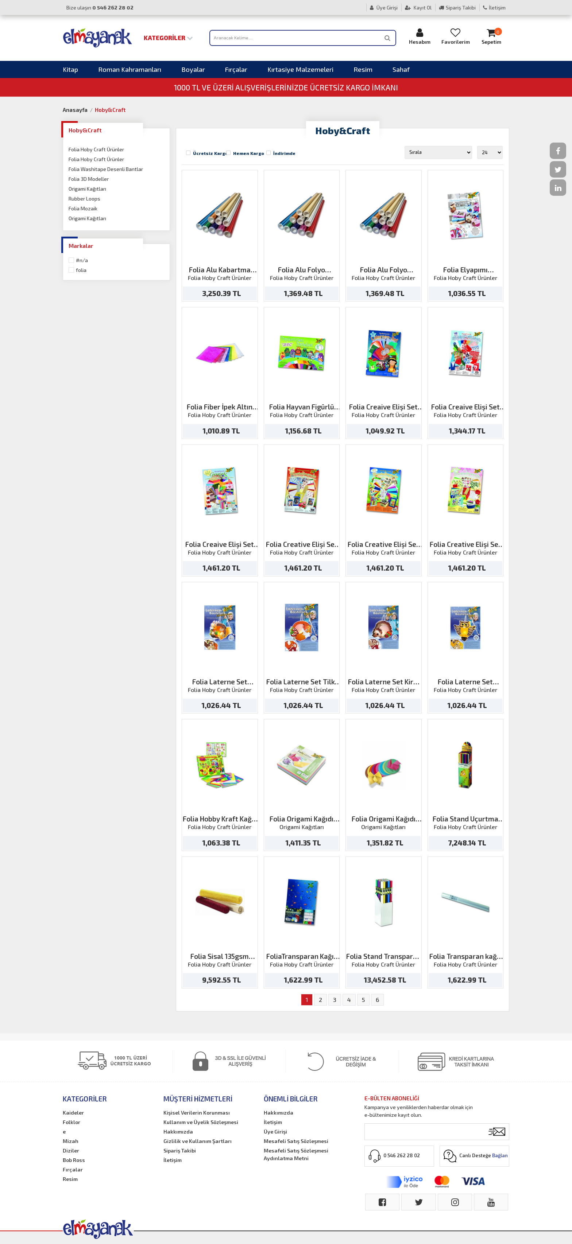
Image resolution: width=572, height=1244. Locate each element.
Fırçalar (236, 69)
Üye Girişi (384, 7)
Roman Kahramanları (129, 69)
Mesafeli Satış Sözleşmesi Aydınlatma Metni (296, 1154)
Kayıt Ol (418, 7)
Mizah (70, 1141)
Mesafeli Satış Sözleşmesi (296, 1141)
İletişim (494, 7)
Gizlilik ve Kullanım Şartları (197, 1141)
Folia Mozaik (83, 208)
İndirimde (284, 153)
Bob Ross (74, 1160)
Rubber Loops (84, 198)
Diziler (71, 1150)
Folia (81, 270)
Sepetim (491, 36)
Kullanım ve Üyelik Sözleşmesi (200, 1122)
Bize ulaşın (100, 7)
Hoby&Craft (110, 109)
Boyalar (193, 69)
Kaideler (73, 1112)
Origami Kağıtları (87, 189)
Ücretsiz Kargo (210, 153)
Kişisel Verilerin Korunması (196, 1112)
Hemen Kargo (248, 153)
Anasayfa (75, 109)
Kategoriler (168, 37)
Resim (362, 69)
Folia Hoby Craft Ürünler (96, 149)
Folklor (71, 1122)
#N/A (82, 260)
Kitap (70, 69)
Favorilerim (456, 36)
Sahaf (401, 69)
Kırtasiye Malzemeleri (300, 69)
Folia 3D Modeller (89, 179)
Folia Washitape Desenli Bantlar (106, 169)
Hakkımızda (178, 1131)
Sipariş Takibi (457, 7)
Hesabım (420, 36)
